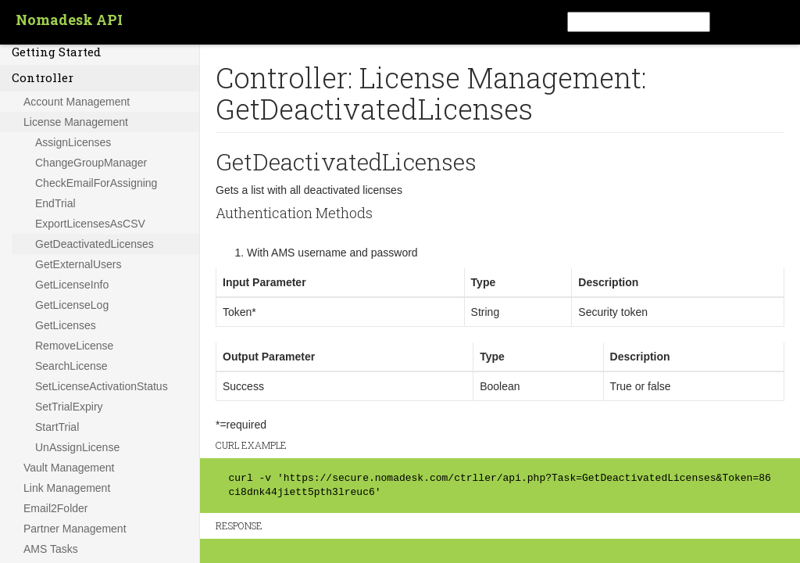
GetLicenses (65, 325)
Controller (42, 77)
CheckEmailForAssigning (96, 183)
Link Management (66, 488)
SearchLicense (71, 366)
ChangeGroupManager (91, 162)
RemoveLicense (74, 345)
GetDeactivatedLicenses (94, 244)
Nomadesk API (69, 19)
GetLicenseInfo (72, 284)
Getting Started (56, 51)
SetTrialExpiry (69, 406)
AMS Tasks (50, 549)
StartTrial (57, 427)
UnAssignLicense (77, 447)
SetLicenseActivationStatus (101, 386)
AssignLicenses (73, 142)
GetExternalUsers (78, 264)
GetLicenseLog (72, 305)
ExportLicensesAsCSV (90, 223)
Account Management (76, 101)
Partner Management (75, 528)
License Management (75, 122)
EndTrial (55, 203)
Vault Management (68, 467)
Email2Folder (55, 508)
